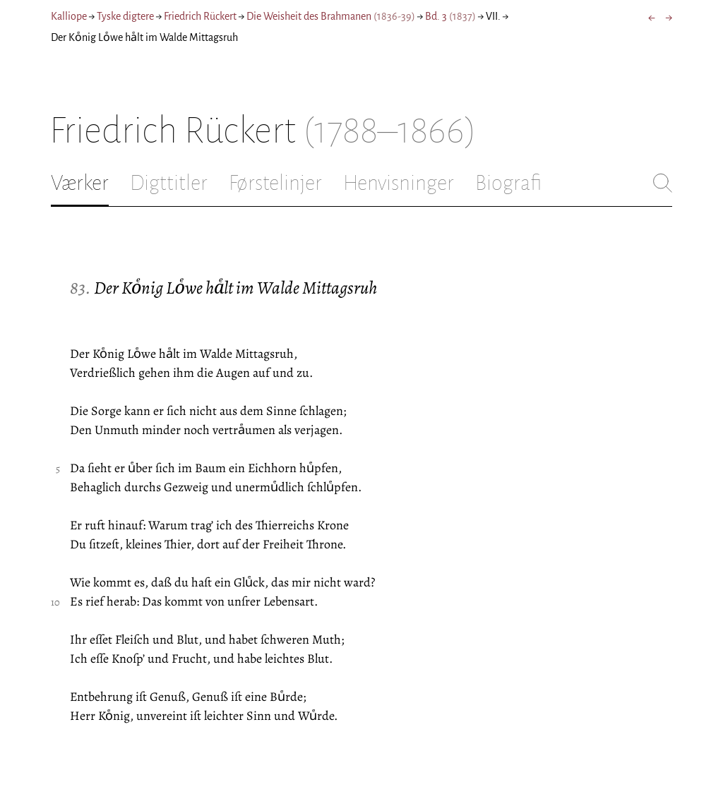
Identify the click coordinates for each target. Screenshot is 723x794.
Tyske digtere (125, 16)
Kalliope (69, 16)
